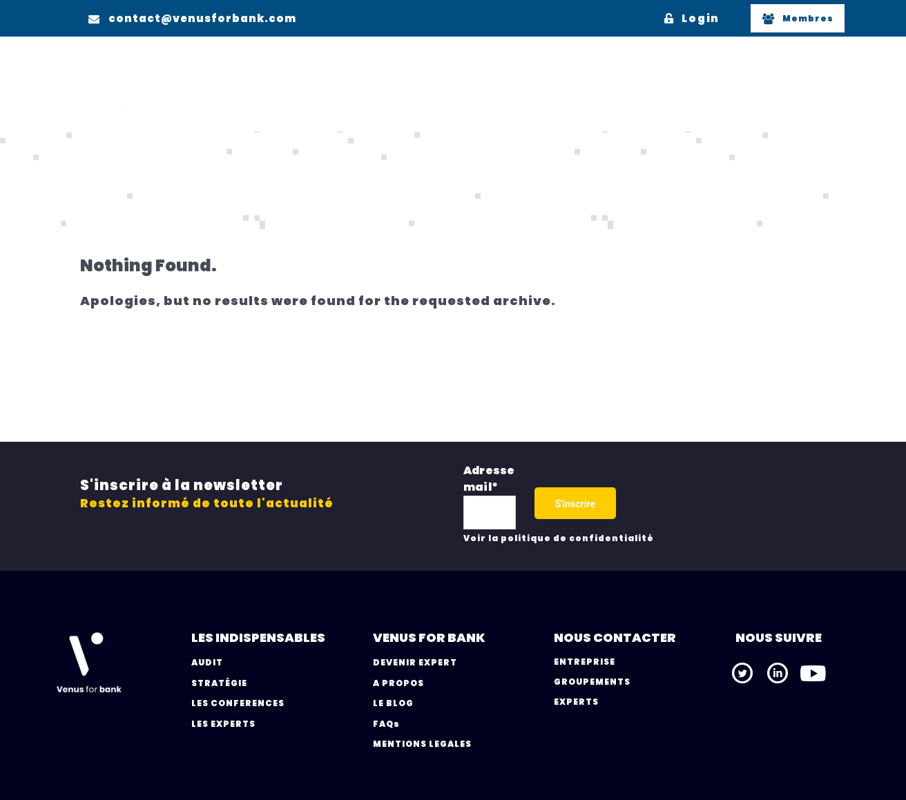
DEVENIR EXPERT (415, 662)
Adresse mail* (488, 478)
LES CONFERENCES (238, 703)
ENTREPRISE (584, 661)
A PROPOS (398, 683)
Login (692, 18)
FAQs (386, 724)
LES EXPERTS (223, 724)
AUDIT (207, 662)
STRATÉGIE (219, 683)
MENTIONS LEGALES (422, 744)
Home (100, 176)
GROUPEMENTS (592, 681)
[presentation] (721, 500)
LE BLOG (393, 703)
